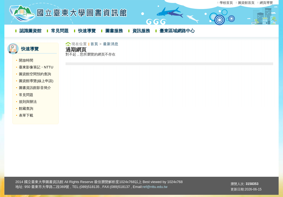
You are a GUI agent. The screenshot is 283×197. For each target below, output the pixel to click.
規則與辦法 (28, 102)
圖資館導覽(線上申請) (36, 81)
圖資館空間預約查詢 (35, 74)
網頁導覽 (266, 3)
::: (6, 45)
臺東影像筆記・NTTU (36, 67)
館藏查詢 (26, 108)
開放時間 (26, 60)
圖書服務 (114, 30)
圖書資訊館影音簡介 (35, 88)
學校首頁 (226, 3)
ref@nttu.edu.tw (155, 187)
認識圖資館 (30, 30)
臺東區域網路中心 (177, 30)
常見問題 (60, 30)
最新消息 (110, 44)
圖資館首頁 (246, 3)
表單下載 (26, 115)
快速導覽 (87, 30)
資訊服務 (141, 30)
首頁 (94, 44)
